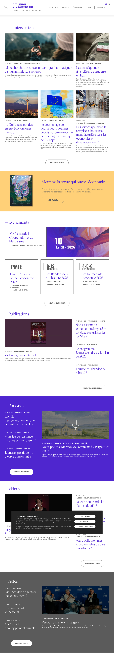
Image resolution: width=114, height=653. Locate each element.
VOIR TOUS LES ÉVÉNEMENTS (57, 303)
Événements (77, 7)
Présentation (53, 7)
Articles (65, 7)
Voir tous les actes (21, 644)
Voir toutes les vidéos (92, 564)
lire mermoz (53, 199)
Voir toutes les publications (92, 388)
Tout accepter (85, 517)
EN (109, 4)
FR (106, 4)
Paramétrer (84, 521)
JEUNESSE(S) (101, 7)
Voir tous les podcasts (22, 472)
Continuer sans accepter (85, 526)
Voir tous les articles (57, 163)
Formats (89, 7)
